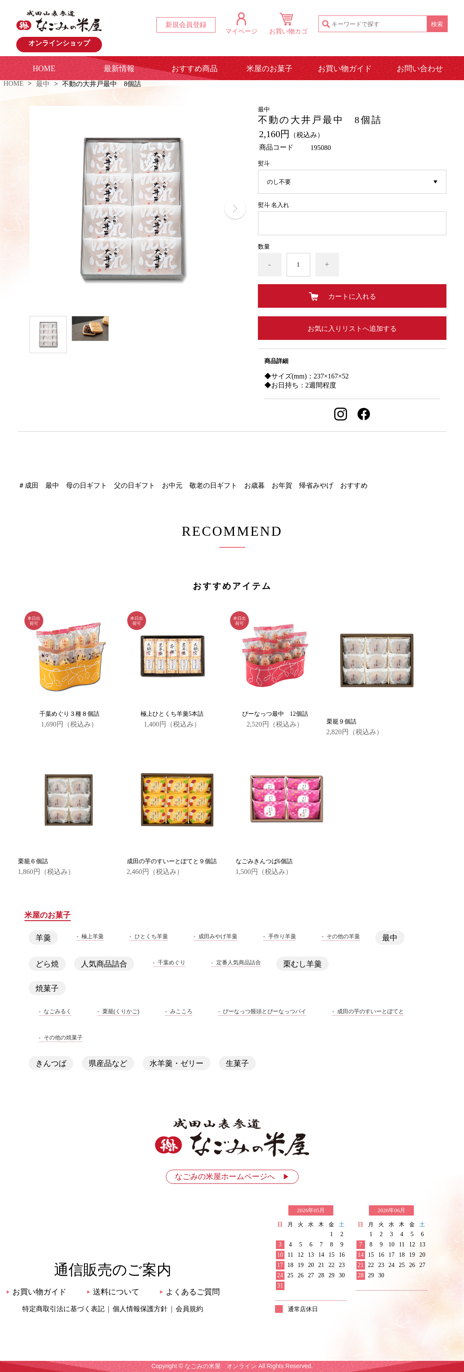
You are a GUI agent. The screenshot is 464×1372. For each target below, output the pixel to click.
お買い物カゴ (288, 31)
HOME (44, 68)
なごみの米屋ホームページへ (232, 1176)
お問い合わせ (420, 68)
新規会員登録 (186, 24)
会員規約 (189, 1308)
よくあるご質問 (189, 1292)
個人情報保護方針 (140, 1308)
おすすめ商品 (194, 68)
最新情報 (119, 68)
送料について (113, 1292)
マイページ (241, 31)
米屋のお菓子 (269, 68)
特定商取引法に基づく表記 (63, 1308)
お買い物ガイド (345, 68)
